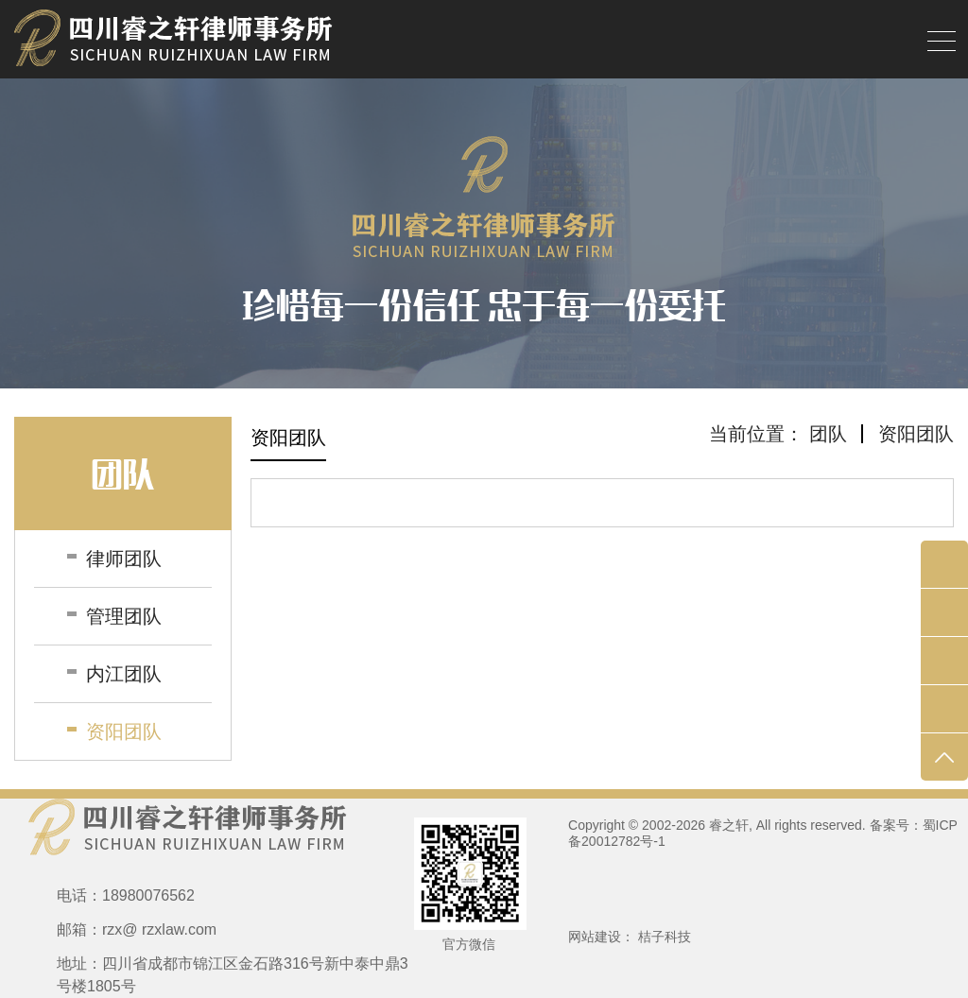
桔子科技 (664, 936)
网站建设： (601, 936)
